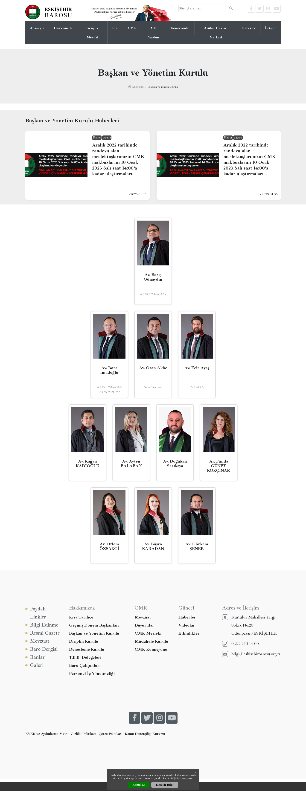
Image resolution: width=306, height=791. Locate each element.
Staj (115, 28)
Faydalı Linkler (35, 612)
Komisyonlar (180, 28)
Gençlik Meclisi (92, 32)
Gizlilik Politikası (83, 734)
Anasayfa (37, 28)
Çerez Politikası (110, 734)
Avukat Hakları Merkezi (215, 32)
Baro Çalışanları (85, 665)
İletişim (270, 28)
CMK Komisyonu (151, 649)
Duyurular (144, 625)
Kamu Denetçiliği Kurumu (145, 734)
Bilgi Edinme (41, 625)
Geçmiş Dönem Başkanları (94, 625)
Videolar (186, 625)
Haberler (249, 28)
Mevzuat (37, 641)
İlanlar (35, 657)
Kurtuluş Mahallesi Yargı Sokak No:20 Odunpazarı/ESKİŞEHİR (249, 625)
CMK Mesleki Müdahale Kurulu (151, 637)
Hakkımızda (63, 28)
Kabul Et (138, 785)
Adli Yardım (153, 32)
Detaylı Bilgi (165, 785)
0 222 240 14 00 (240, 644)
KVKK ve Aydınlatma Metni (46, 734)
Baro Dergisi (41, 649)
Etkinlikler (189, 633)
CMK (132, 28)
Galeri (34, 665)
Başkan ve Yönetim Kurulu (94, 633)
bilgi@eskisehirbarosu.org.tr (251, 654)
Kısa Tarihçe (81, 617)
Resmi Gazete (42, 633)
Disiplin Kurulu (83, 641)
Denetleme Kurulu (86, 649)
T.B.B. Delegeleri (85, 657)
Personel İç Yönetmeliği (92, 673)
